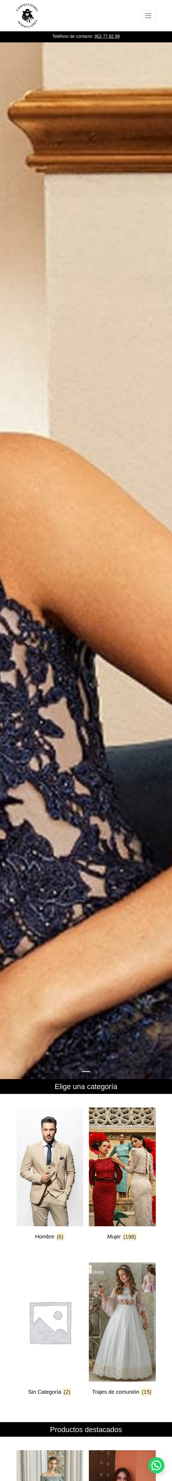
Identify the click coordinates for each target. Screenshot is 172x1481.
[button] (156, 1465)
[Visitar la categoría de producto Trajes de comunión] (122, 1333)
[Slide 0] (86, 1072)
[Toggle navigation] (148, 15)
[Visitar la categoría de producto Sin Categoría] (49, 1333)
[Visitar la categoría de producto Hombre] (49, 1178)
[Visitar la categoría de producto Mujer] (122, 1178)
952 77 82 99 (107, 36)
